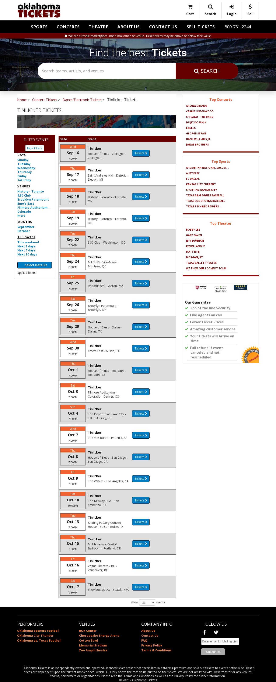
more (21, 216)
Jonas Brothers (197, 144)
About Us (128, 27)
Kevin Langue (195, 246)
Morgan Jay (194, 257)
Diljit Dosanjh (196, 122)
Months (24, 222)
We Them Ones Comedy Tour (206, 268)
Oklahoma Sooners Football (38, 631)
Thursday (24, 172)
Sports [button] (39, 27)
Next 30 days (27, 254)
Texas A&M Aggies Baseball (205, 195)
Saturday (24, 180)
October (23, 231)
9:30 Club (24, 195)
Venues (23, 186)
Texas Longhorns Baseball (205, 201)
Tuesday (24, 164)
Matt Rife (193, 252)
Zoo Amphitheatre (93, 650)
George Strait (196, 133)
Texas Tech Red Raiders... (203, 206)
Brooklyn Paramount (33, 199)
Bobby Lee (193, 229)
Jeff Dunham (195, 241)
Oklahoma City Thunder (35, 635)
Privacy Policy (151, 645)
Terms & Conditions (156, 650)
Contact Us (163, 27)
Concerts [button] (68, 27)
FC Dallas (193, 179)
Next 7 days (26, 250)
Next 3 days (26, 246)
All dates (26, 237)
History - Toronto (30, 191)
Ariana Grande (196, 106)
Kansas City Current (201, 184)
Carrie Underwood (200, 111)
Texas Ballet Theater (201, 263)
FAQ (144, 640)
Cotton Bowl (88, 640)
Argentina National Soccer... (207, 168)
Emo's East (25, 203)
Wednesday (26, 168)
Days (21, 155)
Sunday (22, 160)
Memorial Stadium (93, 645)
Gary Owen (194, 235)
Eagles (191, 128)
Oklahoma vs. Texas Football (39, 640)
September (25, 227)
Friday (22, 176)
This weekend (28, 242)
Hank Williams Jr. (198, 139)
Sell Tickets (201, 27)
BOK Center (88, 631)
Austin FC (193, 173)
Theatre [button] (98, 27)
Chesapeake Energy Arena (99, 635)
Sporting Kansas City (201, 190)
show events (148, 602)
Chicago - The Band (199, 117)
